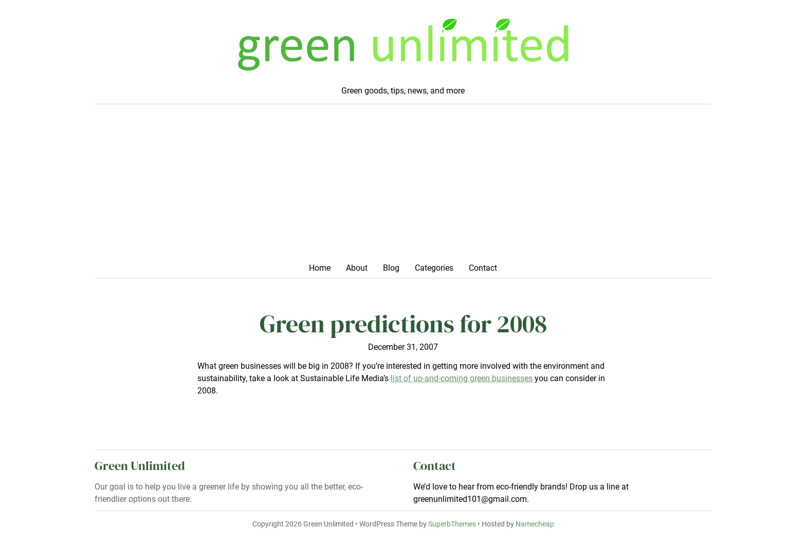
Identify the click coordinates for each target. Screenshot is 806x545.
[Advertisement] (403, 186)
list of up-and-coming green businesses (462, 378)
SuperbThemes (452, 524)
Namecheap (535, 524)
